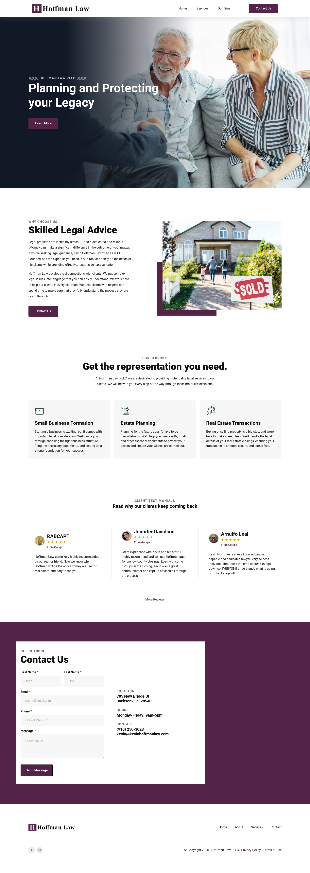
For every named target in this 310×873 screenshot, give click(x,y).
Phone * (62, 717)
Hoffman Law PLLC (225, 850)
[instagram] (39, 850)
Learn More (43, 123)
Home (183, 8)
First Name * (41, 678)
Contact (276, 827)
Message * (62, 743)
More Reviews (155, 599)
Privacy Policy (251, 850)
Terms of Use (272, 850)
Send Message (37, 770)
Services (202, 8)
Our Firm (224, 8)
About (239, 827)
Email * (62, 698)
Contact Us (263, 8)
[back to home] (61, 8)
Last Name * (84, 678)
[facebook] (31, 850)
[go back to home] (52, 827)
